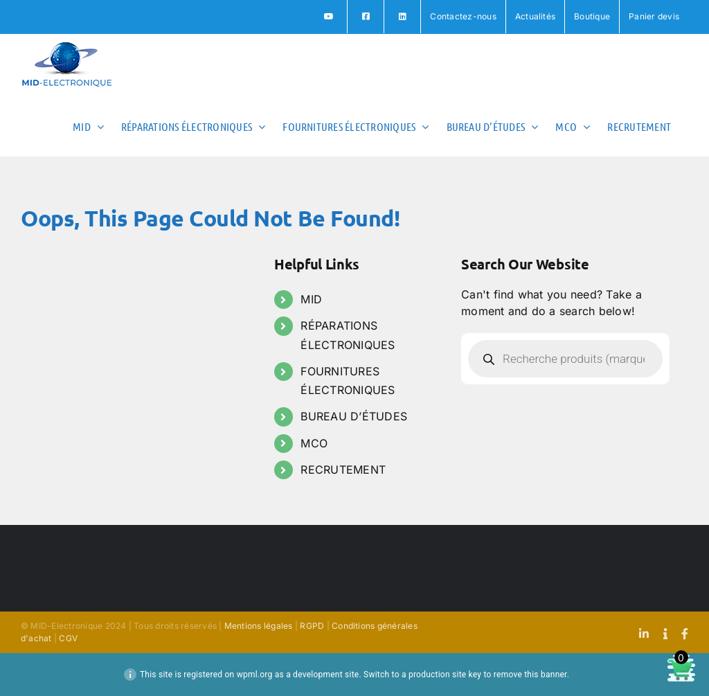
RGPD (312, 626)
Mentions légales (258, 626)
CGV (68, 638)
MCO (313, 443)
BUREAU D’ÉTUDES (353, 416)
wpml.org (255, 674)
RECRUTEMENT (343, 469)
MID (311, 299)
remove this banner (530, 674)
